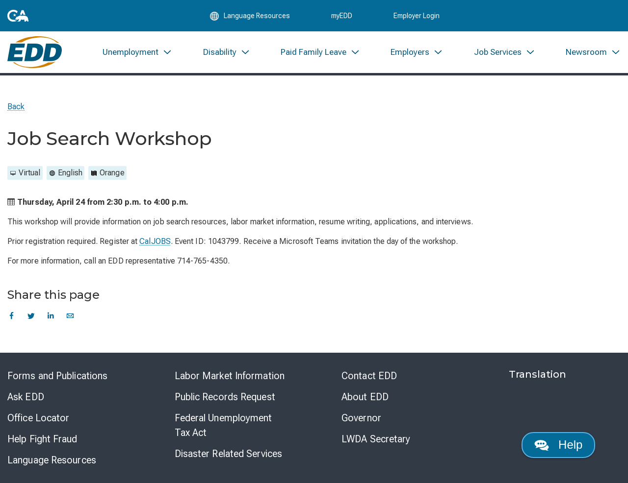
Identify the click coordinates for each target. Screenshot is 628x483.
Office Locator (38, 418)
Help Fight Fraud (42, 439)
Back (16, 106)
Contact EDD (369, 376)
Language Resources (51, 460)
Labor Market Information (230, 376)
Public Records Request (225, 397)
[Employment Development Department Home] (34, 53)
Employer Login (416, 16)
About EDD (365, 397)
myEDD (341, 16)
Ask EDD (25, 397)
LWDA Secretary (375, 439)
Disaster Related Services (229, 453)
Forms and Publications (57, 376)
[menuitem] (137, 52)
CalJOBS (155, 241)
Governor (361, 418)
